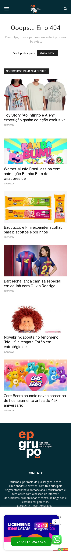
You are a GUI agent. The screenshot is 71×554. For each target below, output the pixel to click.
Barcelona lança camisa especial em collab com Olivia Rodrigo (32, 283)
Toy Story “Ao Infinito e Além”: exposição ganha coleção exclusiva (35, 117)
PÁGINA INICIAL (47, 53)
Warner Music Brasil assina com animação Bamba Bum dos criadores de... (32, 174)
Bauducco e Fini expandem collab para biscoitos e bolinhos (33, 229)
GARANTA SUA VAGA (31, 541)
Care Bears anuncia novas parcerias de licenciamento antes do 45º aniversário (35, 401)
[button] (6, 9)
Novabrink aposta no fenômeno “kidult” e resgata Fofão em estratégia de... (31, 342)
